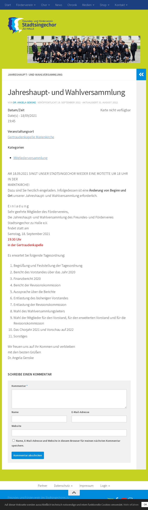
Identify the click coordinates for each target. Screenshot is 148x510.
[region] (74, 49)
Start (8, 5)
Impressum (86, 485)
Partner (42, 485)
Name (15, 412)
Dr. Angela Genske (24, 102)
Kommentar (20, 386)
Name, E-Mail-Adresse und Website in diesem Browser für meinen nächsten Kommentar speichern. (66, 443)
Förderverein (24, 5)
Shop (103, 5)
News (58, 5)
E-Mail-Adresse (80, 412)
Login (103, 485)
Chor (44, 5)
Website (16, 426)
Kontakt (120, 5)
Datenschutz (62, 485)
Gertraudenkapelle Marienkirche (31, 137)
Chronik (72, 5)
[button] (72, 59)
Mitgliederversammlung (30, 158)
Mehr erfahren (131, 504)
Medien (87, 5)
